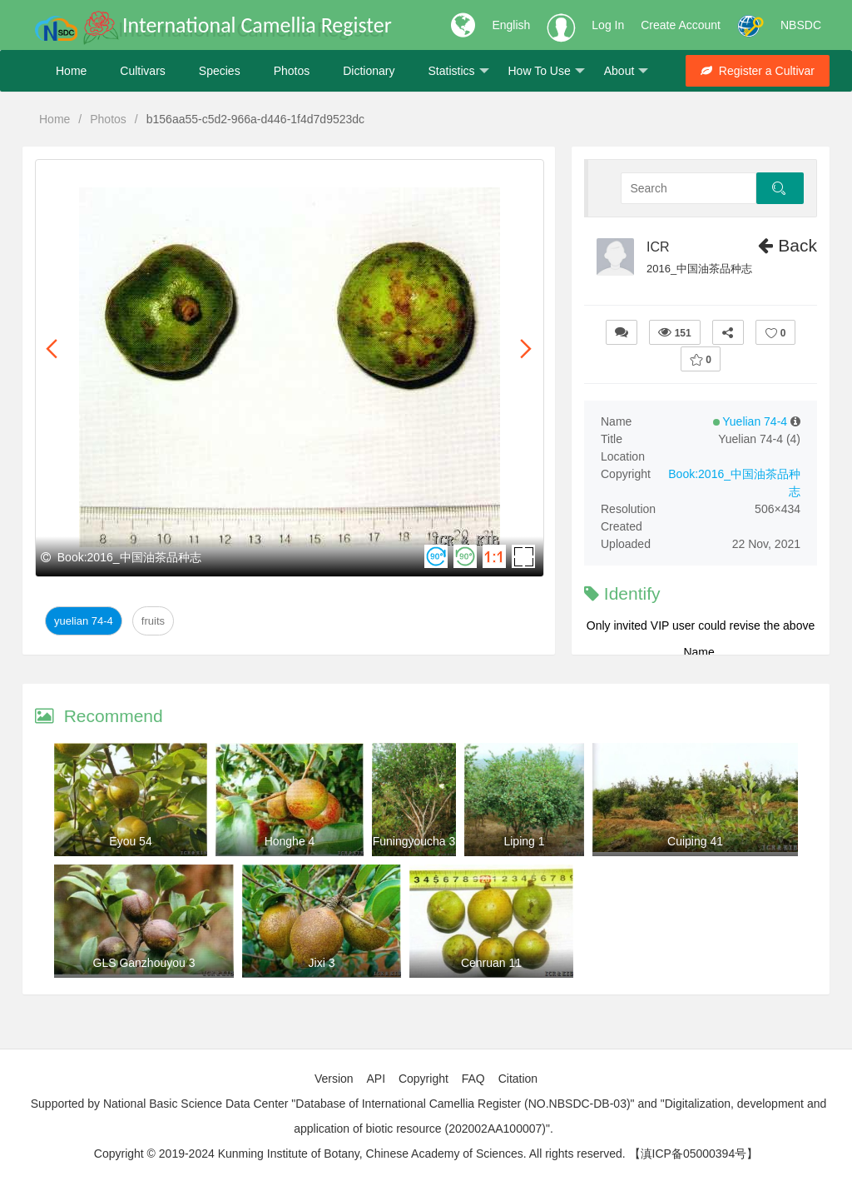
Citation (517, 1078)
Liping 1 (523, 841)
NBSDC (800, 25)
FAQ (473, 1078)
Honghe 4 (290, 841)
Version (334, 1078)
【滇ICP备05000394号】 (694, 1153)
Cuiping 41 (695, 841)
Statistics (458, 71)
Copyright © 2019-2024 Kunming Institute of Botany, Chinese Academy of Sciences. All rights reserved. (360, 1153)
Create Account (681, 25)
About (626, 71)
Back (787, 245)
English (511, 25)
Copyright (423, 1078)
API (375, 1078)
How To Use (546, 71)
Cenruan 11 (491, 962)
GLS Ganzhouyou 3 (144, 962)
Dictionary (368, 70)
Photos (292, 70)
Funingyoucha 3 (414, 841)
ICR (658, 247)
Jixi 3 (322, 962)
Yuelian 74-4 (83, 621)
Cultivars (142, 70)
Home (71, 70)
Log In (608, 25)
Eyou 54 (130, 841)
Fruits (153, 621)
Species (219, 70)
